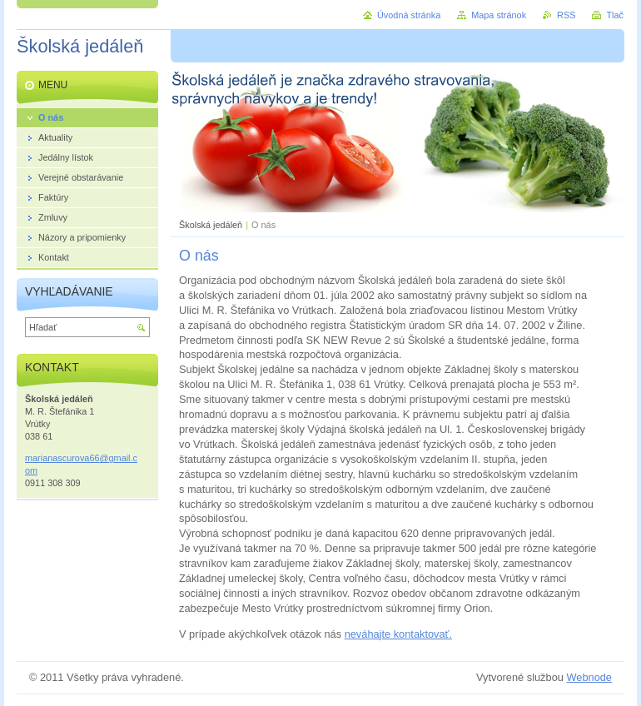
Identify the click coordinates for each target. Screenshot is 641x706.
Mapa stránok (498, 15)
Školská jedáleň (210, 225)
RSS (566, 15)
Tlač (615, 15)
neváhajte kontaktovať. (398, 634)
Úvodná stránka (408, 15)
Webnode (589, 677)
